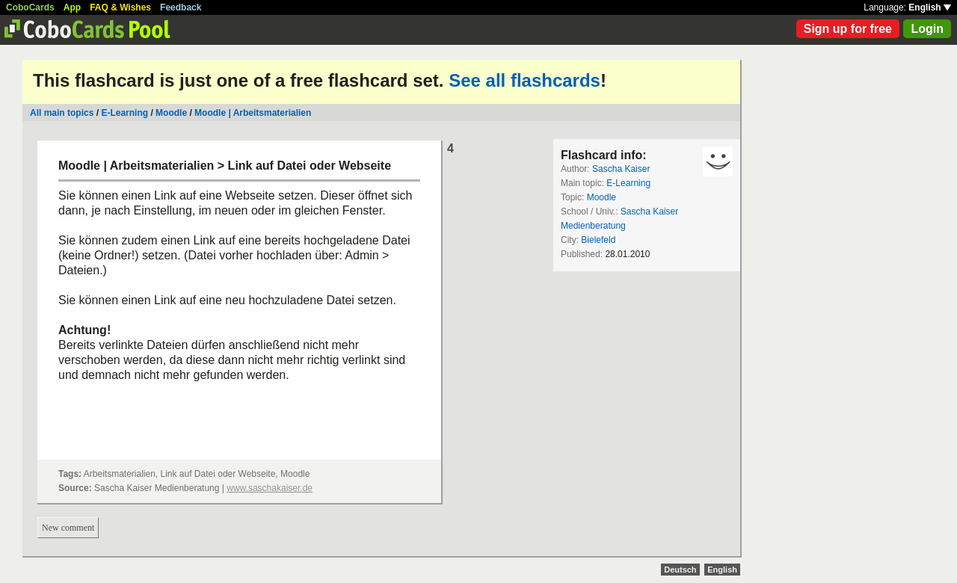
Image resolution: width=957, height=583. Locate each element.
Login (927, 28)
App (72, 7)
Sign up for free (848, 28)
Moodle (171, 113)
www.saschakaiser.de (270, 488)
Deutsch (680, 569)
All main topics (61, 113)
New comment (68, 527)
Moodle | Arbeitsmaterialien (252, 113)
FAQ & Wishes (120, 7)
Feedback (180, 7)
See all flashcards (524, 80)
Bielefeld (598, 240)
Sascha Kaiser (621, 169)
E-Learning (124, 113)
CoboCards (30, 7)
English (929, 7)
